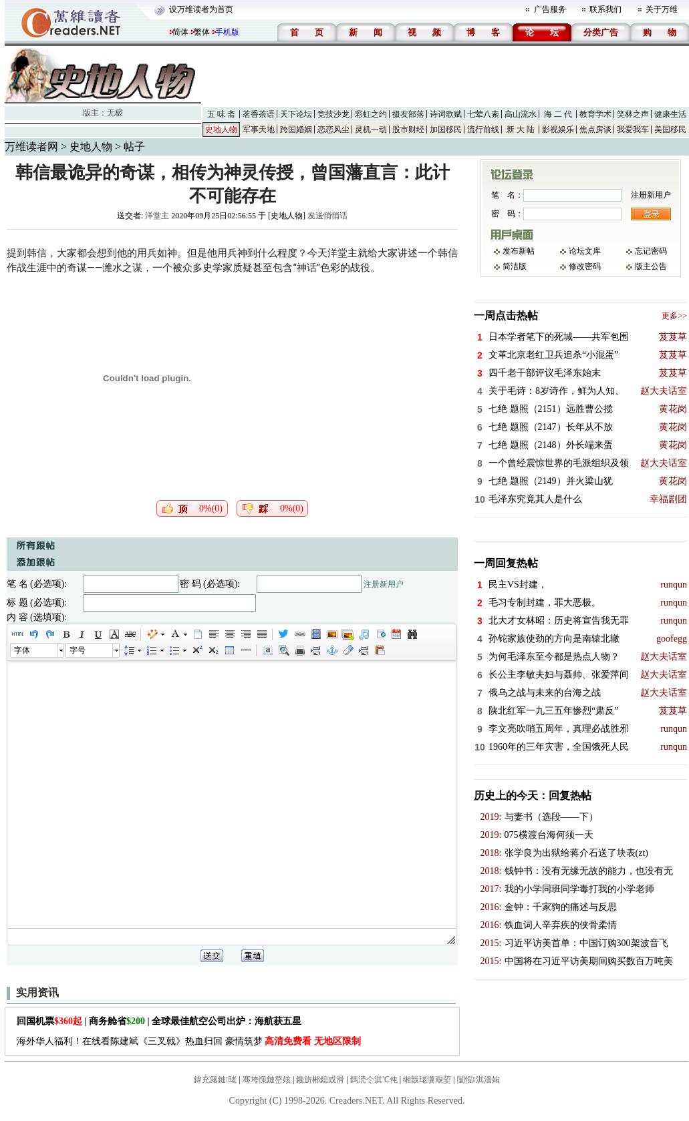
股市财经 (408, 129)
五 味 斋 (221, 114)
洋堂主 (157, 215)
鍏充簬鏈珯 (215, 1079)
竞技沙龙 (333, 114)
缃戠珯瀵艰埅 (427, 1079)
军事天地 (259, 129)
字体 (22, 650)
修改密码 (585, 266)
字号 (78, 650)
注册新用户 (384, 584)
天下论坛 (296, 114)
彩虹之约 (371, 114)
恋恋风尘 (333, 129)
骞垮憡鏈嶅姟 (267, 1079)
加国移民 (446, 129)
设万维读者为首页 (201, 9)
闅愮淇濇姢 (478, 1079)
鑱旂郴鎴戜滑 (320, 1079)
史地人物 (221, 129)
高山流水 (521, 114)
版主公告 (651, 266)
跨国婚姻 (296, 129)
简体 (180, 32)
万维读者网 (31, 146)
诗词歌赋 (446, 114)
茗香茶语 (259, 114)
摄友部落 (408, 114)
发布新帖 (519, 251)
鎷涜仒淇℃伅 (374, 1079)
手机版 (227, 32)
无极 (115, 113)
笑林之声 (633, 114)
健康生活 (670, 114)
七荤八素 (483, 114)
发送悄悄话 (327, 215)
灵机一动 (371, 129)
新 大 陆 (521, 129)
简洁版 (515, 266)
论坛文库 (585, 251)
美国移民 (670, 129)
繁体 (202, 32)
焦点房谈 (595, 129)
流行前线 (483, 129)
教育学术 (595, 114)
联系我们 (605, 9)
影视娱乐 (558, 129)
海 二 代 (558, 114)
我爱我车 (633, 129)
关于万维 (662, 9)
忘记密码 (651, 251)
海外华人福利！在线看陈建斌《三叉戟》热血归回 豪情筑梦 (189, 1041)
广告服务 (550, 9)
